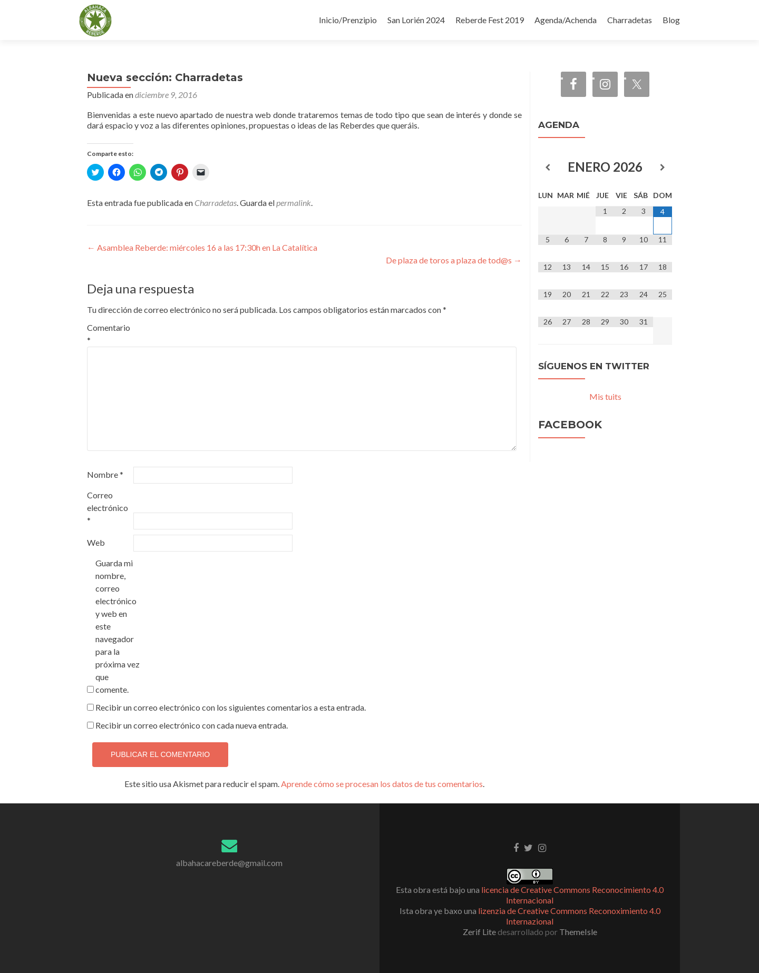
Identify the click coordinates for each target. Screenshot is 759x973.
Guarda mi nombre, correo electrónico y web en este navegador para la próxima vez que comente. (117, 626)
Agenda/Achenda (565, 20)
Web (96, 542)
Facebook (570, 424)
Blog (671, 20)
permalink (293, 203)
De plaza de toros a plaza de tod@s (454, 260)
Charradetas (629, 20)
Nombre (105, 474)
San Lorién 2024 (416, 20)
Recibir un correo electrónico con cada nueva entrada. (191, 725)
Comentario (108, 333)
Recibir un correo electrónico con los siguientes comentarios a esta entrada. (230, 707)
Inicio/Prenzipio (348, 20)
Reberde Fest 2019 (489, 20)
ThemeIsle (578, 932)
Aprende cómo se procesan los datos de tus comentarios (382, 784)
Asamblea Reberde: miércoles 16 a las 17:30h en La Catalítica (202, 247)
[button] (95, 20)
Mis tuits (605, 396)
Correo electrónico (107, 507)
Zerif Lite (480, 932)
